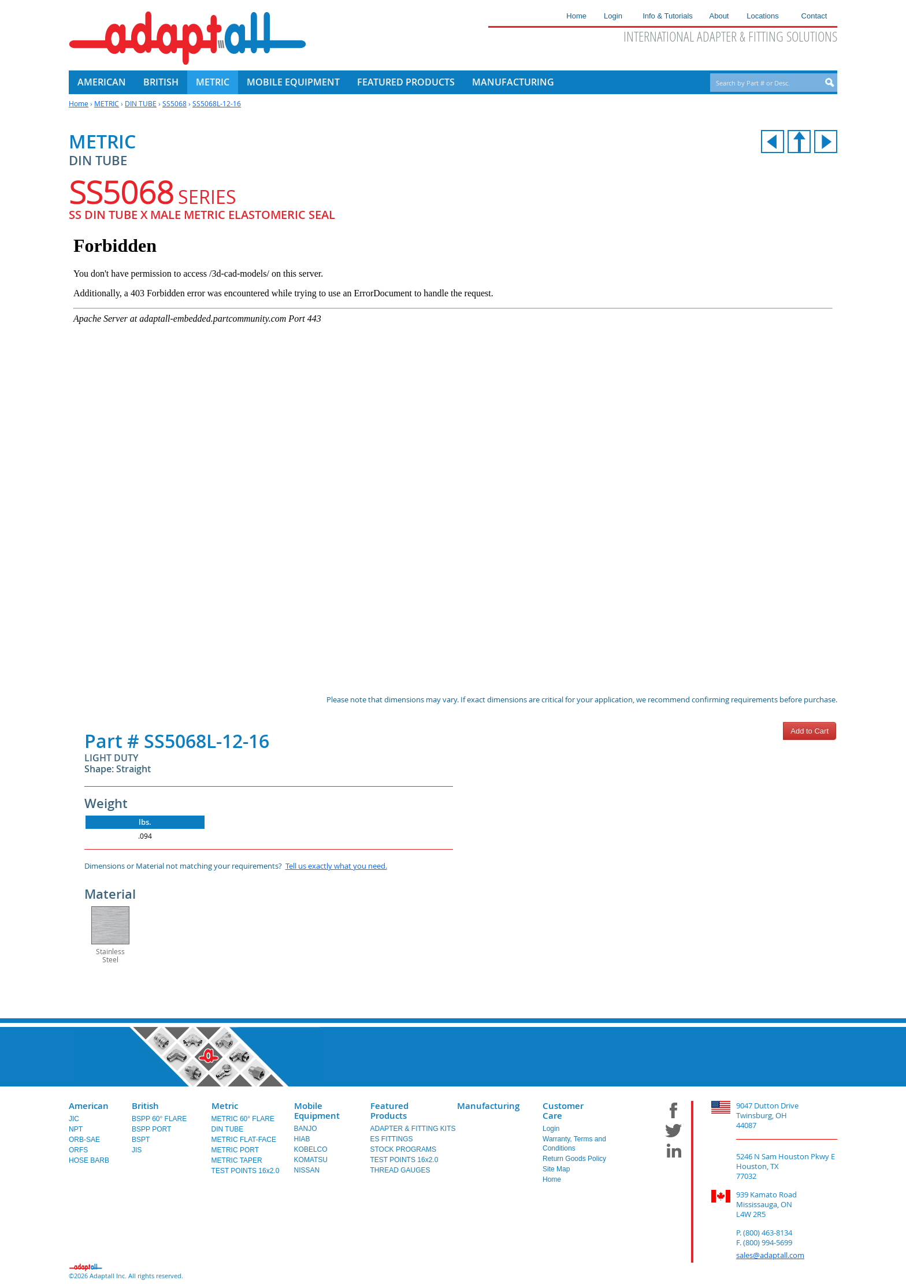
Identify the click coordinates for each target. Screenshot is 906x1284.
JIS (137, 1150)
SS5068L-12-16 (216, 103)
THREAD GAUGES (400, 1170)
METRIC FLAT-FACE (243, 1140)
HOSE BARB (89, 1160)
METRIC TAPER (236, 1160)
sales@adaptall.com (770, 1255)
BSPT (141, 1140)
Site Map (556, 1169)
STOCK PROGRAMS (403, 1149)
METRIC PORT (235, 1150)
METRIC (106, 103)
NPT (76, 1129)
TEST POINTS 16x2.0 (245, 1171)
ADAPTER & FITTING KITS (413, 1129)
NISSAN (307, 1170)
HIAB (302, 1139)
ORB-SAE (84, 1140)
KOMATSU (311, 1160)
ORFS (78, 1150)
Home (78, 103)
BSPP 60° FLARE (159, 1119)
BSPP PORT (151, 1129)
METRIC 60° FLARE (243, 1119)
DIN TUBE (141, 103)
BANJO (305, 1129)
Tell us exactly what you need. (336, 866)
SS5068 (174, 103)
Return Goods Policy (574, 1159)
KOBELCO (311, 1149)
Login (551, 1129)
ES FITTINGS (391, 1139)
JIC (74, 1119)
